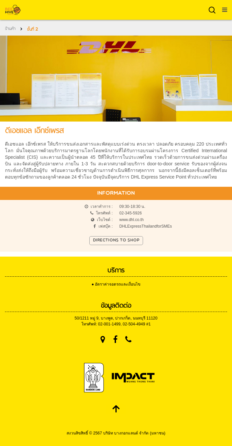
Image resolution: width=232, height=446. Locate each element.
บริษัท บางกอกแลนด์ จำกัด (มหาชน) (134, 433)
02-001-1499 (109, 324)
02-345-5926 (130, 213)
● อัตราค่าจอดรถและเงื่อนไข (116, 284)
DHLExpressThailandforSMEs (145, 226)
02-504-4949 (134, 324)
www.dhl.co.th (131, 219)
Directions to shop (116, 240)
